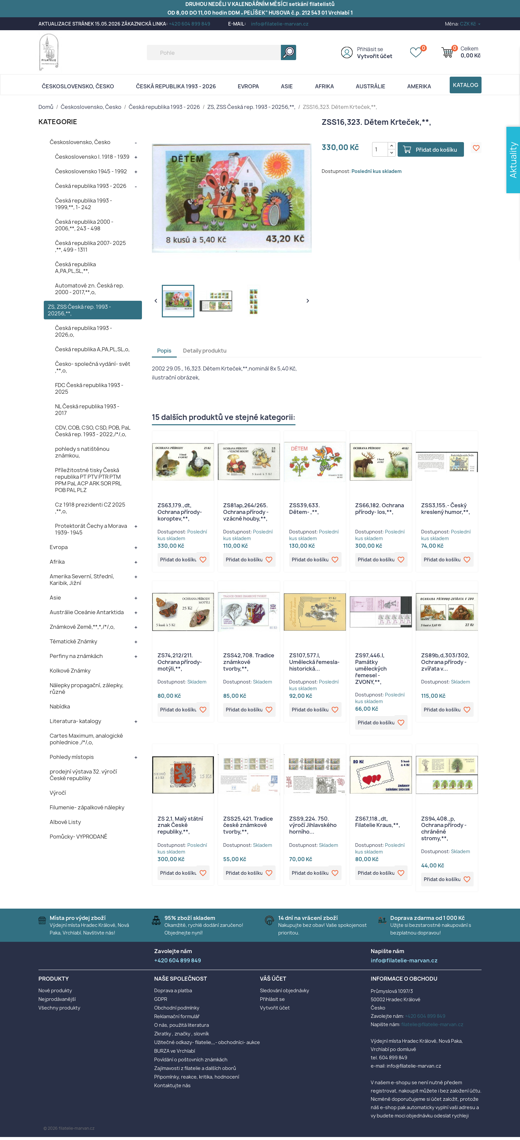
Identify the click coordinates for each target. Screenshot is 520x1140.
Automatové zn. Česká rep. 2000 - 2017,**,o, (89, 289)
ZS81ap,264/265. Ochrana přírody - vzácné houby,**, (246, 512)
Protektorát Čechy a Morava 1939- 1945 (91, 529)
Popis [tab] (164, 350)
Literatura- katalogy (75, 721)
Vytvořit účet (374, 56)
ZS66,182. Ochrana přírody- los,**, (379, 509)
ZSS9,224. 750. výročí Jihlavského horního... (313, 827)
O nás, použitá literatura (181, 1028)
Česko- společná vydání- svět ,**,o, (92, 367)
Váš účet (273, 981)
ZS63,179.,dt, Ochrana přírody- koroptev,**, (180, 512)
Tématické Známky (73, 641)
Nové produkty (55, 993)
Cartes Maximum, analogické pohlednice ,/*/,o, (86, 739)
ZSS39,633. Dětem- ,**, (304, 509)
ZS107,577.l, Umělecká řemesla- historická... (314, 663)
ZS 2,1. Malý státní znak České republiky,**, (180, 827)
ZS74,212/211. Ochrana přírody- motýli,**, (180, 663)
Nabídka (60, 706)
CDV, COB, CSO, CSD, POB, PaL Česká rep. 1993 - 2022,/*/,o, (92, 431)
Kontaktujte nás (172, 1088)
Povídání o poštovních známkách (191, 1062)
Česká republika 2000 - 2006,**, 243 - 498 (84, 225)
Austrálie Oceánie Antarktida (87, 612)
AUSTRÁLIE (370, 86)
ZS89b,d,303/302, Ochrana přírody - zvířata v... (445, 663)
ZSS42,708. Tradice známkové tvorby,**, (248, 663)
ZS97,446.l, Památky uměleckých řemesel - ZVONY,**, (371, 670)
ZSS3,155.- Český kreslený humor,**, (445, 509)
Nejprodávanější (57, 1002)
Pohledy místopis (72, 757)
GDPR (160, 1002)
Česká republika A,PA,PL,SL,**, (75, 268)
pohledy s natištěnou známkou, (82, 452)
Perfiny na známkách (76, 656)
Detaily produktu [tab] (205, 350)
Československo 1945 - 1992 (91, 171)
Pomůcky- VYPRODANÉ (78, 836)
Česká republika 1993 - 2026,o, (83, 331)
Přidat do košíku (432, 149)
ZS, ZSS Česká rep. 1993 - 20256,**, (79, 310)
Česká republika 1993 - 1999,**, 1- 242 (83, 204)
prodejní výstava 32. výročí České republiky (83, 775)
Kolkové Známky (70, 670)
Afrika (324, 86)
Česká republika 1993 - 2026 (176, 86)
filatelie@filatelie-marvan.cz (432, 1027)
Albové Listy (65, 822)
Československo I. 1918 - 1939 (92, 156)
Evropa (248, 86)
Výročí (58, 792)
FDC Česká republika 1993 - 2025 (89, 388)
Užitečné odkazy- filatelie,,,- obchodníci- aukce (207, 1045)
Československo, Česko (78, 86)
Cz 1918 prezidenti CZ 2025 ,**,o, (90, 508)
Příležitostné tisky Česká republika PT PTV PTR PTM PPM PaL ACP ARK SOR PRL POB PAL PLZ (88, 480)
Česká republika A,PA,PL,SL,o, (92, 349)
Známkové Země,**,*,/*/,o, (82, 626)
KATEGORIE (57, 121)
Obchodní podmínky (176, 1011)
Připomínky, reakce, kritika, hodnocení (196, 1080)
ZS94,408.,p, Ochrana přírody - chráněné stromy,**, (444, 830)
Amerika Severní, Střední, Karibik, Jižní (82, 580)
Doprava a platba (173, 993)
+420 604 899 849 (189, 24)
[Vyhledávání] (221, 52)
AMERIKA (419, 86)
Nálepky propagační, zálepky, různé (86, 688)
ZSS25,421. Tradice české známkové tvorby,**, (248, 827)
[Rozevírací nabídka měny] (471, 23)
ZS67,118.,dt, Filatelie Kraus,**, (377, 824)
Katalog (465, 85)
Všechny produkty (59, 1011)
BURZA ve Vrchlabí (174, 1054)
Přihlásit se (370, 49)
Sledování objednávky (284, 993)
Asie (287, 86)
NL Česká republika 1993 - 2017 (87, 410)
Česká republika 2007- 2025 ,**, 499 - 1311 (90, 246)
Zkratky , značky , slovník (181, 1036)
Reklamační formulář (177, 1019)
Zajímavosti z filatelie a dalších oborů (195, 1071)
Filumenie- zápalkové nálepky (87, 807)
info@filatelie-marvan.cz (279, 24)
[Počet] (376, 149)
